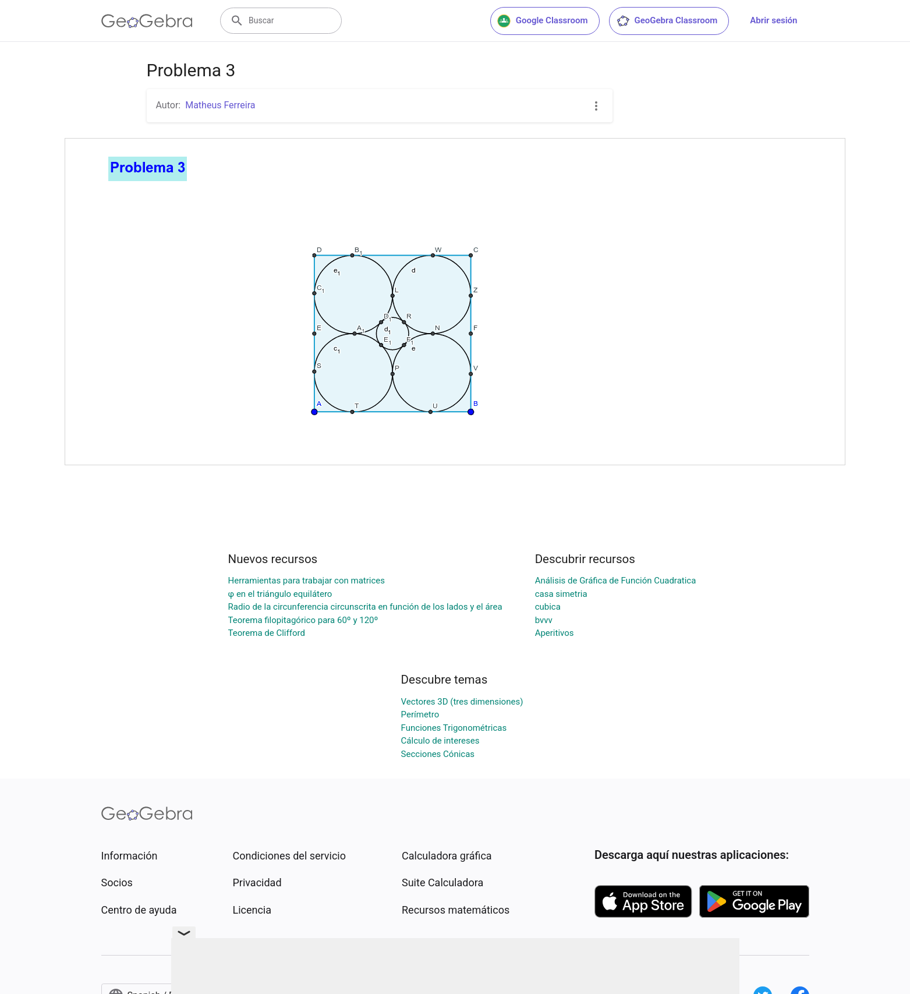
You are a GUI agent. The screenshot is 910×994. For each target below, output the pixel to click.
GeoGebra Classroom (667, 21)
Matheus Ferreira (220, 105)
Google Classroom (542, 21)
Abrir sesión (773, 20)
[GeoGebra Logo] (147, 21)
